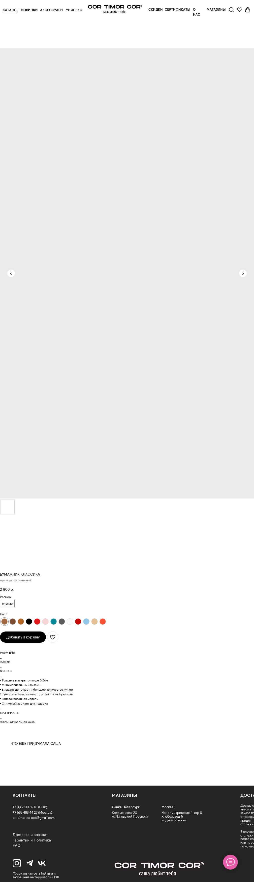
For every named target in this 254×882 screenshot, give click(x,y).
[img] (115, 9)
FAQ (16, 845)
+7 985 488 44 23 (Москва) (32, 812)
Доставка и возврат (30, 834)
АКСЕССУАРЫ (51, 10)
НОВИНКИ (29, 10)
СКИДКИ (155, 9)
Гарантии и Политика (32, 840)
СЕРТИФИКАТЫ (177, 9)
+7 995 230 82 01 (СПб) (30, 807)
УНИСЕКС (74, 10)
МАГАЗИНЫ (216, 9)
